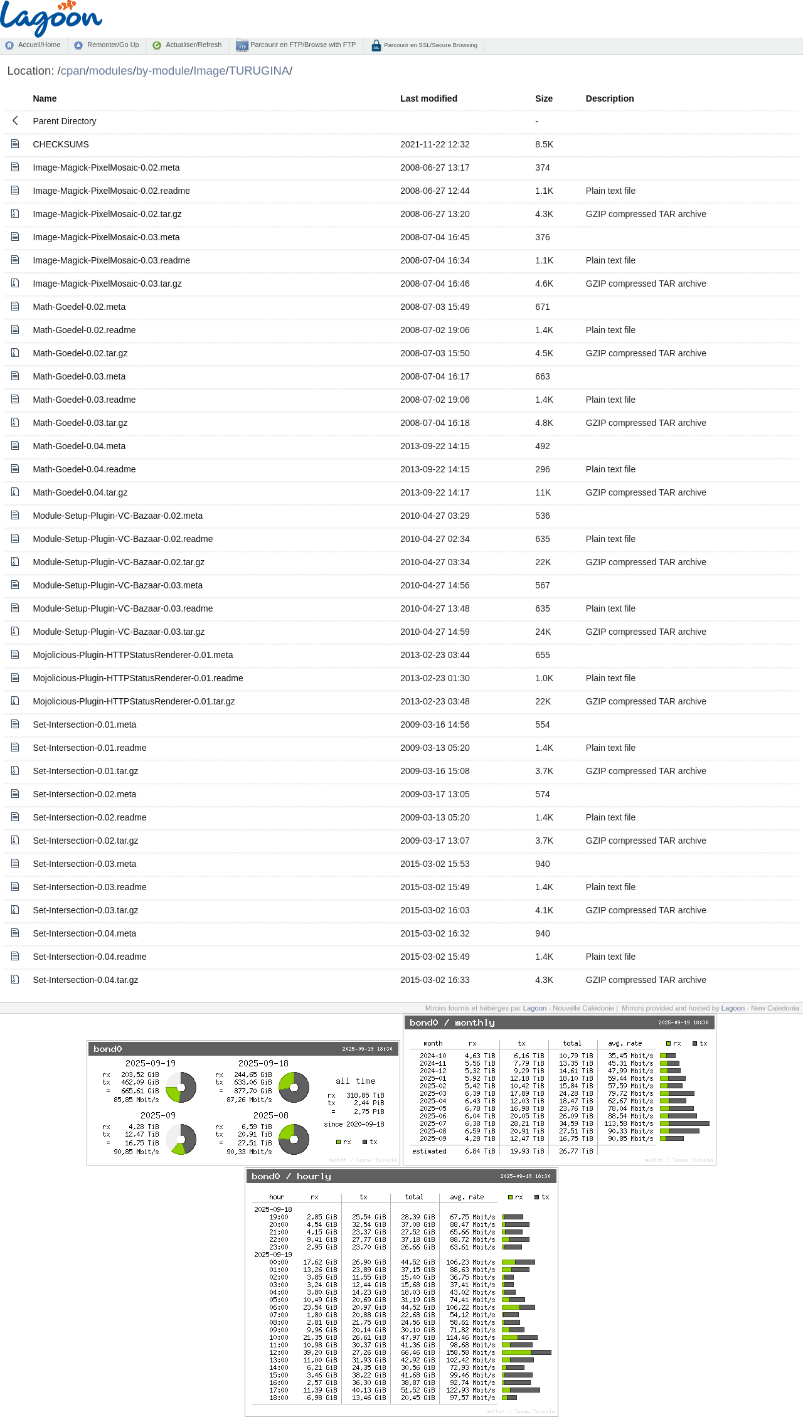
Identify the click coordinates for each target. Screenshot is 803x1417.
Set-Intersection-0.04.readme (89, 957)
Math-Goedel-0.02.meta (79, 307)
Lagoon (535, 1008)
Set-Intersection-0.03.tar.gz (85, 910)
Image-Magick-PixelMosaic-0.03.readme (111, 260)
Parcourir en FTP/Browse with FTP (302, 44)
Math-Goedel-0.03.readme (84, 400)
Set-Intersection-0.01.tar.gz (85, 771)
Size (544, 98)
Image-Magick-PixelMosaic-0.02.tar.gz (107, 214)
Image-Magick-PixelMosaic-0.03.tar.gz (107, 284)
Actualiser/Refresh (193, 44)
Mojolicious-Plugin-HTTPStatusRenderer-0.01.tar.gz (134, 701)
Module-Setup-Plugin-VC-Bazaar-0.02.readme (123, 539)
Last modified (428, 98)
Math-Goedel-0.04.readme (84, 469)
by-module (163, 70)
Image (209, 70)
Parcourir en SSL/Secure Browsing (430, 44)
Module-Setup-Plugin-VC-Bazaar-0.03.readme (123, 608)
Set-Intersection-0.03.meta (84, 864)
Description (610, 98)
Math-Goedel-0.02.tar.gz (80, 353)
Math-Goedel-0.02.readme (84, 330)
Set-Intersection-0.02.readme (89, 817)
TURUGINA (259, 70)
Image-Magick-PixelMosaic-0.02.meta (106, 167)
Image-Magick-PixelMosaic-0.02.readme (111, 191)
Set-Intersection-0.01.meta (84, 724)
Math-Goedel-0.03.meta (79, 376)
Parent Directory (64, 121)
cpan (73, 70)
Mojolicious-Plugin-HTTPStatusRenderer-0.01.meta (133, 655)
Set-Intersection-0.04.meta (84, 933)
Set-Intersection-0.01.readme (89, 748)
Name (44, 98)
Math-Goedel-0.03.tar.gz (80, 423)
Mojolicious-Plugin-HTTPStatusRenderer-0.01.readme (138, 678)
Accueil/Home (39, 44)
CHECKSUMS (60, 144)
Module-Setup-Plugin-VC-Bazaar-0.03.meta (118, 585)
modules (111, 70)
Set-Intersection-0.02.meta (84, 794)
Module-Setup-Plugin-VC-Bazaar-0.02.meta (118, 516)
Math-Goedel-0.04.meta (79, 446)
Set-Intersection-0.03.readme (89, 887)
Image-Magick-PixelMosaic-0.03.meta (106, 237)
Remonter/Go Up (113, 44)
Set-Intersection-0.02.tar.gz (85, 841)
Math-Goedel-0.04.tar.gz (80, 492)
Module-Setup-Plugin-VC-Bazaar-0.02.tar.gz (119, 562)
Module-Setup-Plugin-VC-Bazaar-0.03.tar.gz (119, 632)
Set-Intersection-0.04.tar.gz (85, 980)
